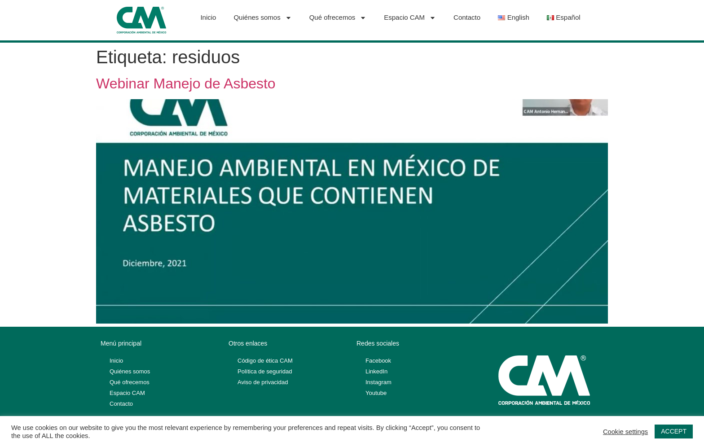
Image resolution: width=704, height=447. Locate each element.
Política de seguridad (265, 371)
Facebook (378, 360)
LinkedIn (376, 371)
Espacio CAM (410, 18)
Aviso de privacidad (263, 382)
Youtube (376, 393)
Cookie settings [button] (625, 431)
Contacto (466, 17)
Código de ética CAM (265, 360)
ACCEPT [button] (673, 431)
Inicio (208, 17)
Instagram (378, 382)
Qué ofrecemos (338, 18)
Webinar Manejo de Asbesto (186, 83)
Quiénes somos (262, 18)
